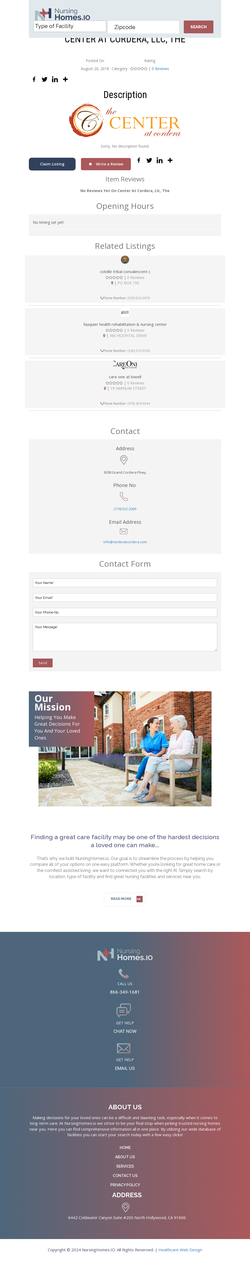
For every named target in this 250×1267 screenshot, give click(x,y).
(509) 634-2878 (138, 301)
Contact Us (125, 1182)
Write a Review (106, 167)
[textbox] (71, 29)
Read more (121, 902)
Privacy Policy (125, 1191)
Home (125, 1154)
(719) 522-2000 (125, 512)
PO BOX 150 (128, 286)
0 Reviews (160, 71)
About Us (125, 1163)
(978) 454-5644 (138, 406)
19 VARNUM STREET (128, 391)
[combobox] (69, 29)
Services (125, 1173)
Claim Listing (52, 167)
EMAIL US (125, 1074)
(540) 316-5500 (138, 354)
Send (42, 666)
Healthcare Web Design (180, 1256)
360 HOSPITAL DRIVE (128, 338)
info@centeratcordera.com (125, 545)
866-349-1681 (125, 996)
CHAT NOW (125, 1036)
